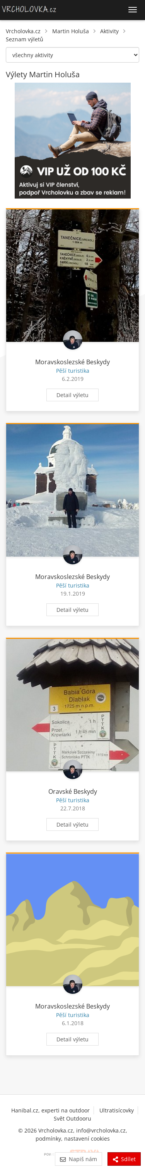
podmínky (48, 1138)
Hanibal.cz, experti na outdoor (50, 1110)
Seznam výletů (24, 39)
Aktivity (109, 31)
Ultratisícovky (116, 1110)
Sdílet (124, 1159)
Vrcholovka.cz (23, 31)
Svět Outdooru (72, 1118)
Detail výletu (72, 395)
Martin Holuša (70, 31)
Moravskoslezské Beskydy (72, 362)
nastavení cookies (87, 1138)
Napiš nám (78, 1159)
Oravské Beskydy (72, 791)
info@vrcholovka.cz (101, 1130)
